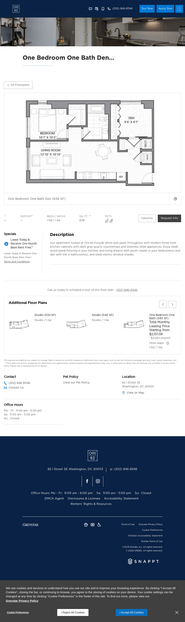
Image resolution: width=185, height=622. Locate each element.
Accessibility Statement (121, 498)
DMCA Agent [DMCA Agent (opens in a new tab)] (54, 498)
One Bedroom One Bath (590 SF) (161, 317)
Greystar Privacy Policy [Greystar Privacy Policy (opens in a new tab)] (151, 524)
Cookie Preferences (18, 612)
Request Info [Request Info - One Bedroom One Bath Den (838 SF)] (169, 218)
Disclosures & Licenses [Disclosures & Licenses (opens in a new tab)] (84, 498)
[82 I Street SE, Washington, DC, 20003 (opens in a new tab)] (75, 470)
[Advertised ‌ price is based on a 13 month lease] (167, 343)
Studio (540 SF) (103, 315)
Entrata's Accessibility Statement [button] (145, 536)
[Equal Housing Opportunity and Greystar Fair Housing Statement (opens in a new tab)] (92, 525)
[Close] (176, 612)
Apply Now (165, 8)
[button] (90, 8)
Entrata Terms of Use (152, 541)
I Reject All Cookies (73, 612)
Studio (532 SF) (45, 315)
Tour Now (147, 8)
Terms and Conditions (17, 262)
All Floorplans (18, 85)
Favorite (147, 218)
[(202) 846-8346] (120, 8)
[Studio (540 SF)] (76, 324)
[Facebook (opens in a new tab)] (87, 481)
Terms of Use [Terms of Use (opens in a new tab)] (128, 524)
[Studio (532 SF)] (19, 324)
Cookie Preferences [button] (152, 530)
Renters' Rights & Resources (91, 504)
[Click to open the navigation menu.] (179, 9)
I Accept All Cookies (132, 612)
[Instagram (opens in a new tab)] (98, 481)
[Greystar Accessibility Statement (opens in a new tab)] (99, 525)
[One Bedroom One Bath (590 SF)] (134, 324)
